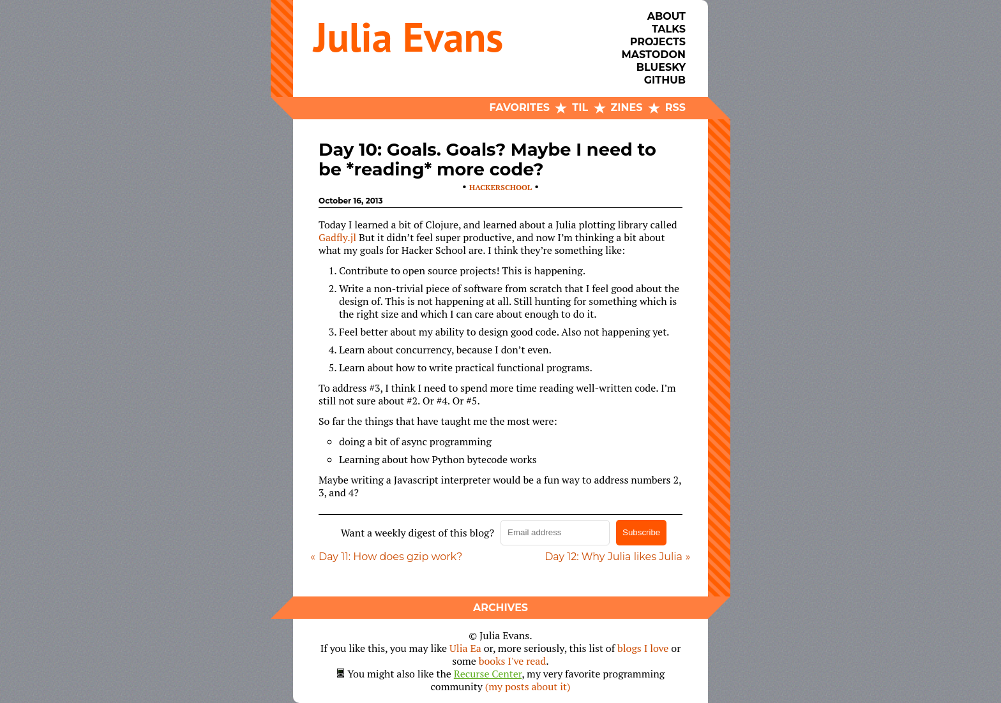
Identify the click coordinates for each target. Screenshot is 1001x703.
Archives (500, 608)
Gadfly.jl (337, 237)
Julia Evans (408, 36)
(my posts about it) (528, 686)
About (666, 16)
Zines (627, 107)
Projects (658, 42)
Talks (669, 29)
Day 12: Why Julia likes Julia (613, 557)
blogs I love (642, 648)
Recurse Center (488, 674)
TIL (580, 107)
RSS (675, 107)
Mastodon (654, 54)
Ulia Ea (465, 648)
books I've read (512, 661)
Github (665, 80)
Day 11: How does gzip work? (390, 557)
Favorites (520, 107)
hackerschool (500, 187)
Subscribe (641, 532)
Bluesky (661, 67)
